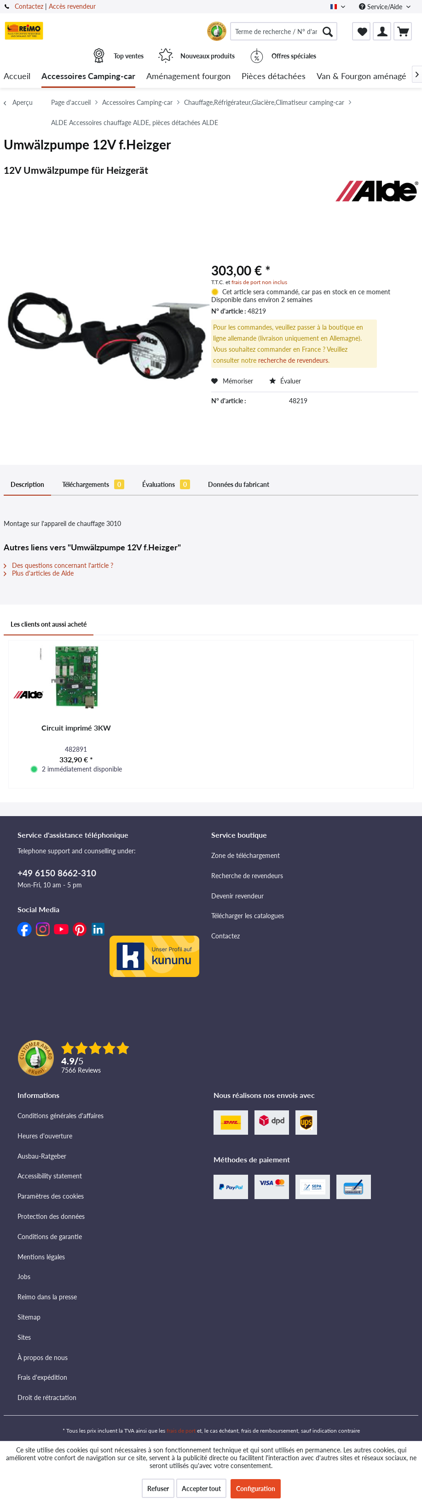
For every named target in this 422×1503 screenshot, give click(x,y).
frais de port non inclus (259, 282)
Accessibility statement (49, 1176)
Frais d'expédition (42, 1377)
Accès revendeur (72, 6)
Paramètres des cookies (50, 1196)
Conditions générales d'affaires (60, 1116)
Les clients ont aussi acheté (49, 624)
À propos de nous (42, 1357)
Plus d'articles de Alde (39, 573)
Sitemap (28, 1317)
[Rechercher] (327, 31)
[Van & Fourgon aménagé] (361, 76)
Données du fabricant (238, 484)
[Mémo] (361, 31)
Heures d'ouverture (44, 1136)
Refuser (158, 1488)
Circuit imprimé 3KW (76, 727)
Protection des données (51, 1216)
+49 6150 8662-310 (56, 873)
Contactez (29, 6)
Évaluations (166, 484)
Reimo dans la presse (47, 1297)
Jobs (23, 1276)
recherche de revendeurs (293, 360)
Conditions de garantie (49, 1236)
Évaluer (285, 381)
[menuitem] (283, 31)
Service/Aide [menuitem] (381, 7)
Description (27, 484)
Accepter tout (201, 1488)
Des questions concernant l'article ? (58, 565)
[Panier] (402, 31)
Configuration (255, 1488)
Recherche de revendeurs (247, 876)
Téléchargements (93, 484)
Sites (24, 1337)
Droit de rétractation (46, 1397)
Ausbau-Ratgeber (41, 1156)
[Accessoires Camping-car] (88, 76)
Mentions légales (41, 1257)
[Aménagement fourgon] (188, 76)
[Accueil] (17, 76)
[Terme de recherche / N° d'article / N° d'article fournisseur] (283, 31)
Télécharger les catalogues (247, 916)
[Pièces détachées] (274, 76)
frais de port (181, 1430)
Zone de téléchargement (245, 855)
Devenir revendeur (237, 896)
